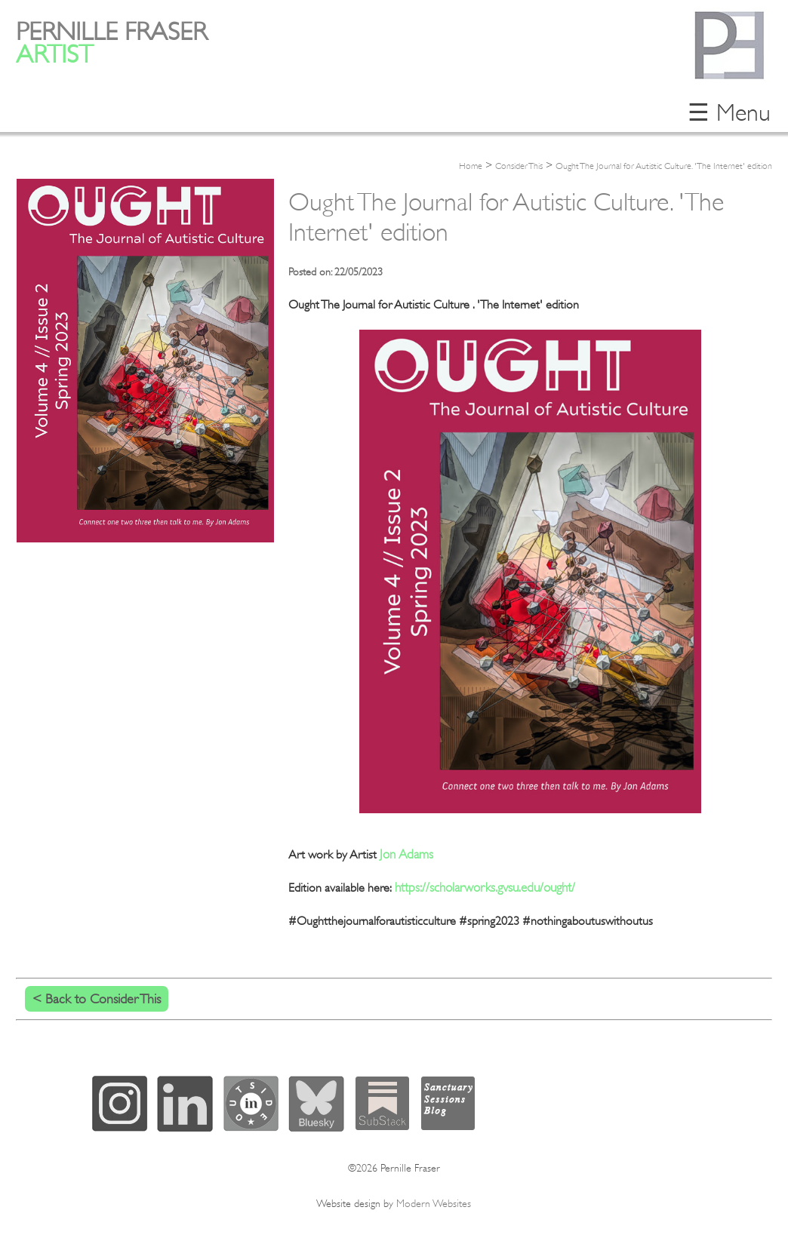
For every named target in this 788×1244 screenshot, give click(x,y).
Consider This (519, 166)
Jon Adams (406, 854)
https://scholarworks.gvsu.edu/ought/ (485, 887)
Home (470, 166)
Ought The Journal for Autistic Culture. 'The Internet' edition (664, 166)
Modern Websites (433, 1203)
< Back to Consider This (96, 998)
